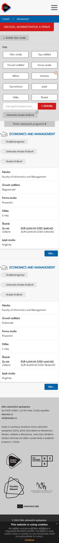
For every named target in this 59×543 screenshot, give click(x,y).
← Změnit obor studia (14, 37)
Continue (29, 540)
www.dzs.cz (7, 414)
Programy (23, 19)
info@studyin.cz (9, 418)
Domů (6, 19)
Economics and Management (32, 134)
